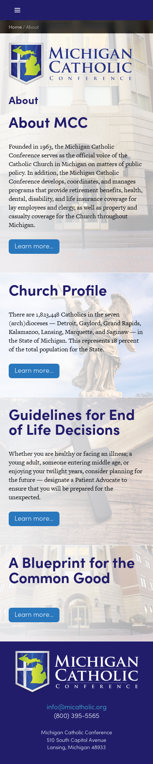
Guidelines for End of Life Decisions (72, 421)
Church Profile (58, 289)
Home (15, 26)
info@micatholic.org (77, 706)
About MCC (48, 121)
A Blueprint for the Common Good (72, 569)
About (32, 26)
